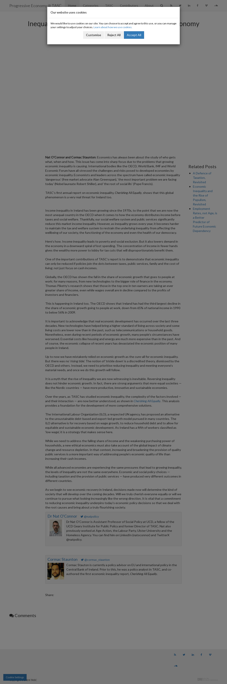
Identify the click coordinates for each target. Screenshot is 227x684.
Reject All (114, 35)
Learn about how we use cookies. (113, 27)
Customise (93, 35)
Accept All (134, 35)
